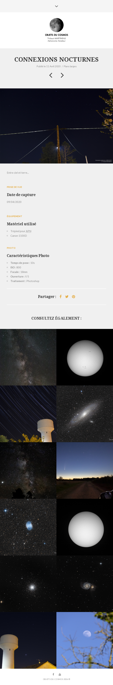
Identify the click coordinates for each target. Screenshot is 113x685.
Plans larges (70, 66)
